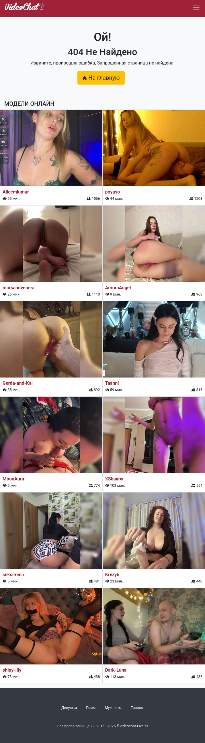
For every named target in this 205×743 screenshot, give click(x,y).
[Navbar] (196, 7)
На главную (101, 77)
